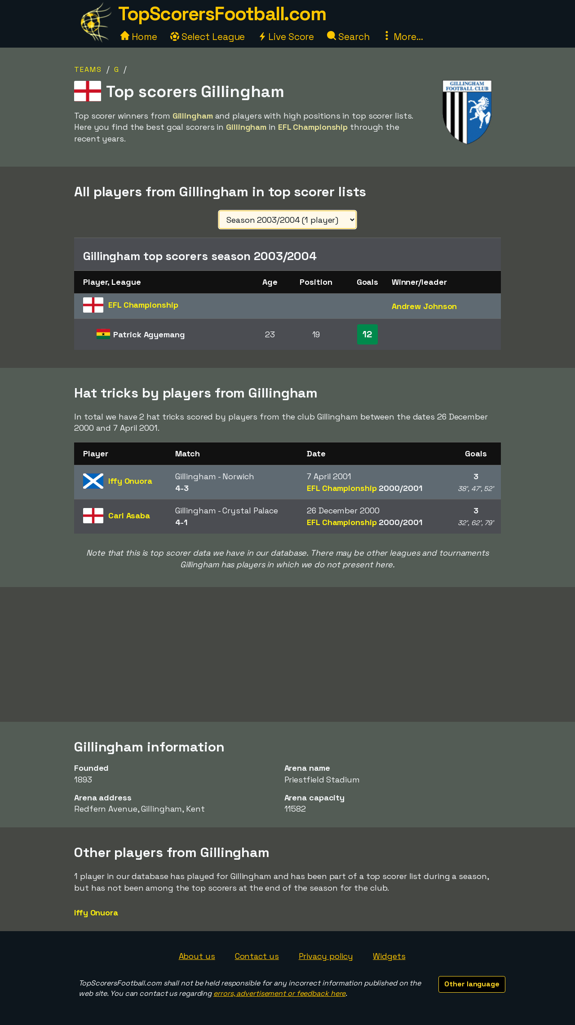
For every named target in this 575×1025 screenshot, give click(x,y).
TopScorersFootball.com (222, 14)
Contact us (257, 956)
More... (402, 37)
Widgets (389, 956)
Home (138, 37)
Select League (207, 37)
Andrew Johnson (424, 306)
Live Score (286, 37)
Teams (88, 69)
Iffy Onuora (96, 912)
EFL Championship (364, 488)
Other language (472, 984)
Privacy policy (326, 956)
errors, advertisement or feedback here (279, 993)
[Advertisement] (287, 654)
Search (348, 37)
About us (197, 956)
